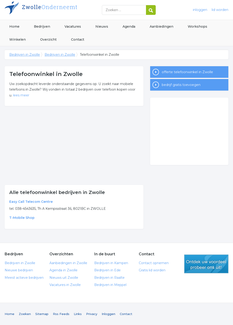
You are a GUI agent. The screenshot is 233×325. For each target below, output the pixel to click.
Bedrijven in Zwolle (63, 10)
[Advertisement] (74, 145)
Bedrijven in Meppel (110, 285)
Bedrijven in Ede (107, 270)
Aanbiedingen (161, 26)
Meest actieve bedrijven (24, 278)
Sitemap (42, 314)
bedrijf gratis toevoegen (181, 85)
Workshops (197, 26)
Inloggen (108, 314)
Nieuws (101, 26)
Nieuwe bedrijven (19, 270)
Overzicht (48, 39)
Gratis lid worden (152, 270)
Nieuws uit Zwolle (63, 278)
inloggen (200, 10)
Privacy (91, 314)
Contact (77, 39)
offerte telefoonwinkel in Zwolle (187, 72)
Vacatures (73, 26)
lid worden (220, 10)
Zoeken (25, 314)
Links (78, 314)
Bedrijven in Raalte (109, 278)
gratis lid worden (206, 264)
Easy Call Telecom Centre (31, 202)
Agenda (129, 26)
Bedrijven (42, 26)
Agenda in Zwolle (63, 270)
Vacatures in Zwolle (65, 285)
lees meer (21, 95)
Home (14, 26)
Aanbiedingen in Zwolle (68, 263)
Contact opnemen (154, 263)
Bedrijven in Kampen (111, 263)
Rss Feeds (61, 314)
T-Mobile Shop (22, 218)
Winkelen (17, 39)
